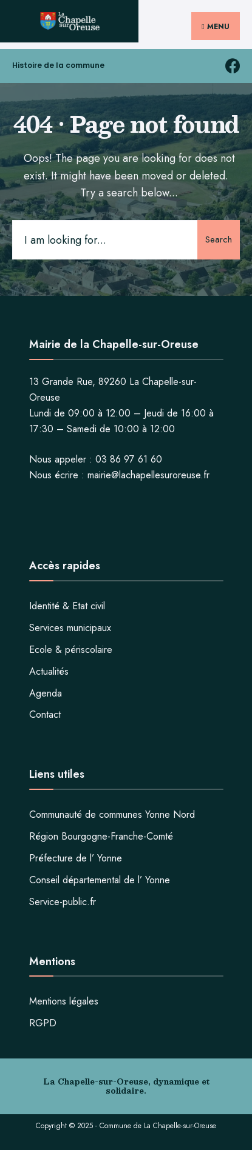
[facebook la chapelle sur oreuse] (232, 66)
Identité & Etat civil (67, 606)
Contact (45, 714)
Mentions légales (63, 1001)
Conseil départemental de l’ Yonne (99, 880)
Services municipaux (70, 628)
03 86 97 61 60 (128, 459)
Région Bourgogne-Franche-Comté (101, 836)
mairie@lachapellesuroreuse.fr (148, 475)
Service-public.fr (62, 902)
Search (218, 239)
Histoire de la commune (58, 65)
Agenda (45, 693)
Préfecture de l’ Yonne (75, 858)
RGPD (42, 1023)
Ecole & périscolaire (70, 650)
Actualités (49, 671)
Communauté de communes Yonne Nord (112, 814)
